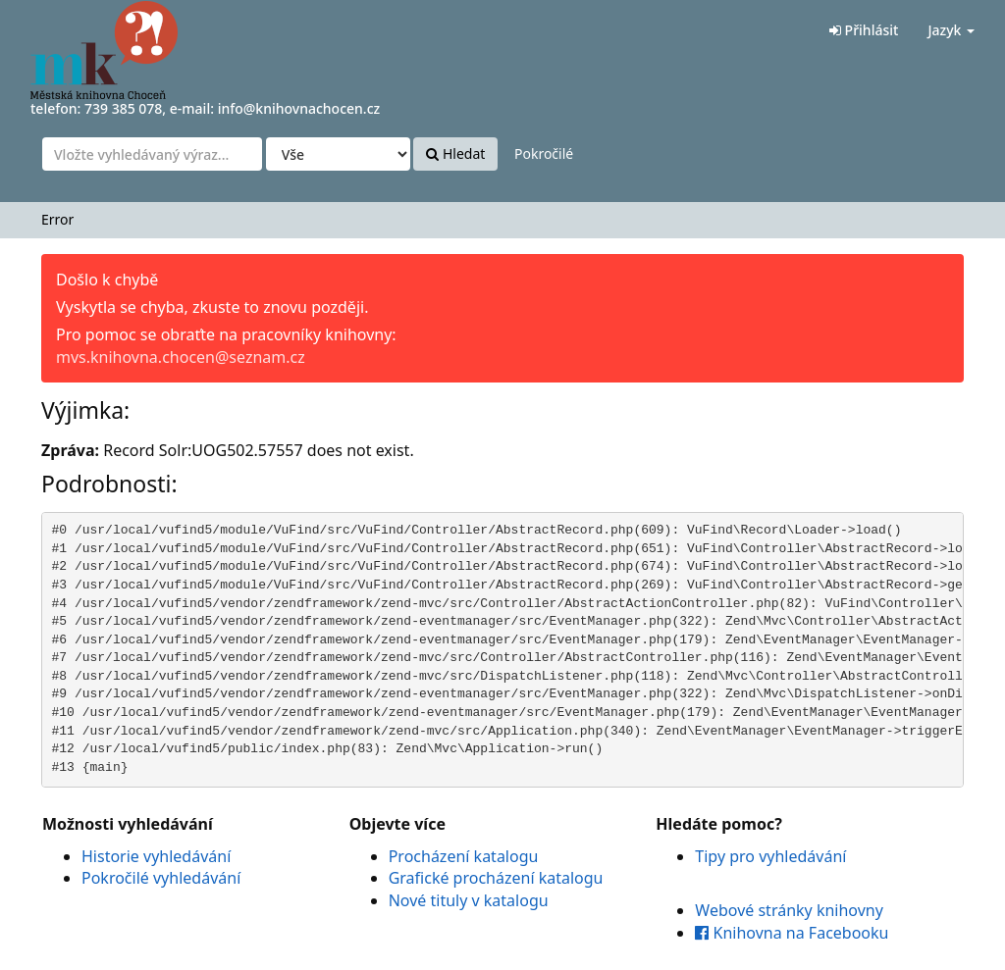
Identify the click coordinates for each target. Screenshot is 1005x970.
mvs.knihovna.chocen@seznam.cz (180, 357)
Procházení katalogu (464, 856)
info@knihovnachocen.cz (299, 108)
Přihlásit (863, 30)
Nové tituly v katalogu (469, 900)
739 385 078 (123, 108)
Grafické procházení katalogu (496, 878)
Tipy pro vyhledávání (770, 856)
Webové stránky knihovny (789, 910)
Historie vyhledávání (156, 856)
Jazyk (951, 30)
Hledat (455, 153)
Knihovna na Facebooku (791, 933)
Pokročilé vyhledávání (160, 878)
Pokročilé (543, 153)
